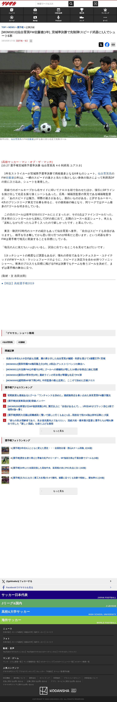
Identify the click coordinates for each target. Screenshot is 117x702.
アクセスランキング (26, 671)
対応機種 (6, 678)
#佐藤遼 (21, 342)
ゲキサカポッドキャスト (67, 652)
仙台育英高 (16, 139)
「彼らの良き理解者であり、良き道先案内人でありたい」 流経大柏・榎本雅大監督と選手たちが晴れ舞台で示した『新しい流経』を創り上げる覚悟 (60, 422)
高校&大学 (28, 632)
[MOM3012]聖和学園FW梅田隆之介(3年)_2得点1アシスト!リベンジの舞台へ (45, 364)
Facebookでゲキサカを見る (17, 588)
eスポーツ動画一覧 (82, 662)
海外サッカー (39, 632)
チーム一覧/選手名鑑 (61, 671)
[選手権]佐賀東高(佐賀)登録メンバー (26, 401)
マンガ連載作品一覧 (31, 662)
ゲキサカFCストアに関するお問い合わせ (18, 684)
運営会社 (32, 678)
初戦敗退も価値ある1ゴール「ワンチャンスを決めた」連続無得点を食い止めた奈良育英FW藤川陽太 (59, 395)
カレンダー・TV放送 (44, 671)
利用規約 (56, 678)
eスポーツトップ (47, 662)
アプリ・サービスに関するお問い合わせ (66, 681)
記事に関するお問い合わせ (37, 681)
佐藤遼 (30, 139)
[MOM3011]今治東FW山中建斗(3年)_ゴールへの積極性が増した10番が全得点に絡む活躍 (52, 369)
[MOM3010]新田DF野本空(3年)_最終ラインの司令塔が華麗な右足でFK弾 (44, 375)
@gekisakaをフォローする (17, 581)
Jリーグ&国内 (17, 632)
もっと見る (58, 431)
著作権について (19, 678)
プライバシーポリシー (72, 678)
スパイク (49, 632)
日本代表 (6, 632)
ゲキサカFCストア (10, 671)
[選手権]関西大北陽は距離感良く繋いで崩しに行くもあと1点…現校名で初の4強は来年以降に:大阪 (58, 415)
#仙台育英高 (7, 342)
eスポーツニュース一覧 (64, 662)
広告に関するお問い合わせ (13, 681)
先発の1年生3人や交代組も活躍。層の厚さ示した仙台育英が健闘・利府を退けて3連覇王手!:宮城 (55, 358)
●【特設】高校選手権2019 (18, 283)
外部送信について (91, 678)
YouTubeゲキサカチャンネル (14, 652)
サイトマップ (45, 678)
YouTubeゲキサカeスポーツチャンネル (41, 652)
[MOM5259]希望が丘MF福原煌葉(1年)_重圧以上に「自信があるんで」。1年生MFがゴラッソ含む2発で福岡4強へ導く (61, 408)
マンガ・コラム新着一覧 (12, 662)
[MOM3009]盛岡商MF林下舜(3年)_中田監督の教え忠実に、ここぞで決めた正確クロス (50, 380)
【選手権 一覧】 (21, 41)
